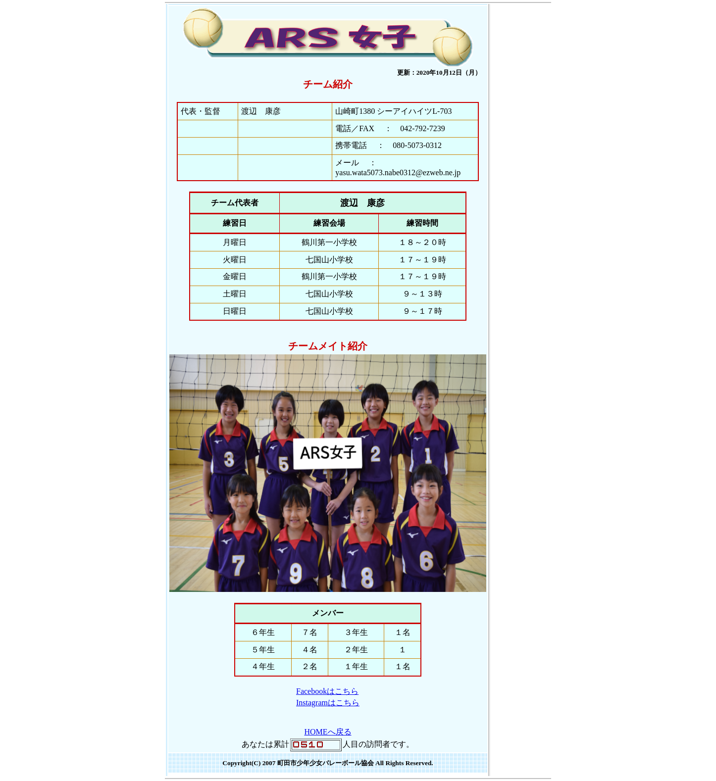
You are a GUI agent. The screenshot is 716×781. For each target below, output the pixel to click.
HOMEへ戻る (327, 732)
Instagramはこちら (327, 702)
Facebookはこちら (327, 691)
